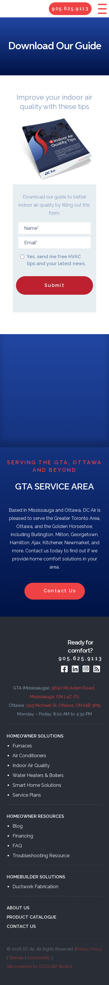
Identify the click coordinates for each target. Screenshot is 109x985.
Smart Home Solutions (36, 785)
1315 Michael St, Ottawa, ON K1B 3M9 (63, 705)
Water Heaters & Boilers (38, 775)
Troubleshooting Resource (40, 855)
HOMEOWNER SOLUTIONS (35, 736)
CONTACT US (21, 926)
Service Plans (26, 795)
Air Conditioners (29, 755)
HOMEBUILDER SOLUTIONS (36, 877)
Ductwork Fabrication (35, 886)
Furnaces (22, 746)
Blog (17, 826)
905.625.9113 (70, 8)
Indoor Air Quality (31, 765)
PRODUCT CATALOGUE (31, 917)
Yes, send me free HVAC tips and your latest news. (56, 260)
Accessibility (39, 957)
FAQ (17, 846)
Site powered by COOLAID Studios (39, 966)
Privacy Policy (89, 949)
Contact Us (54, 591)
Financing (22, 836)
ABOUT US (18, 908)
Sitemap (16, 957)
